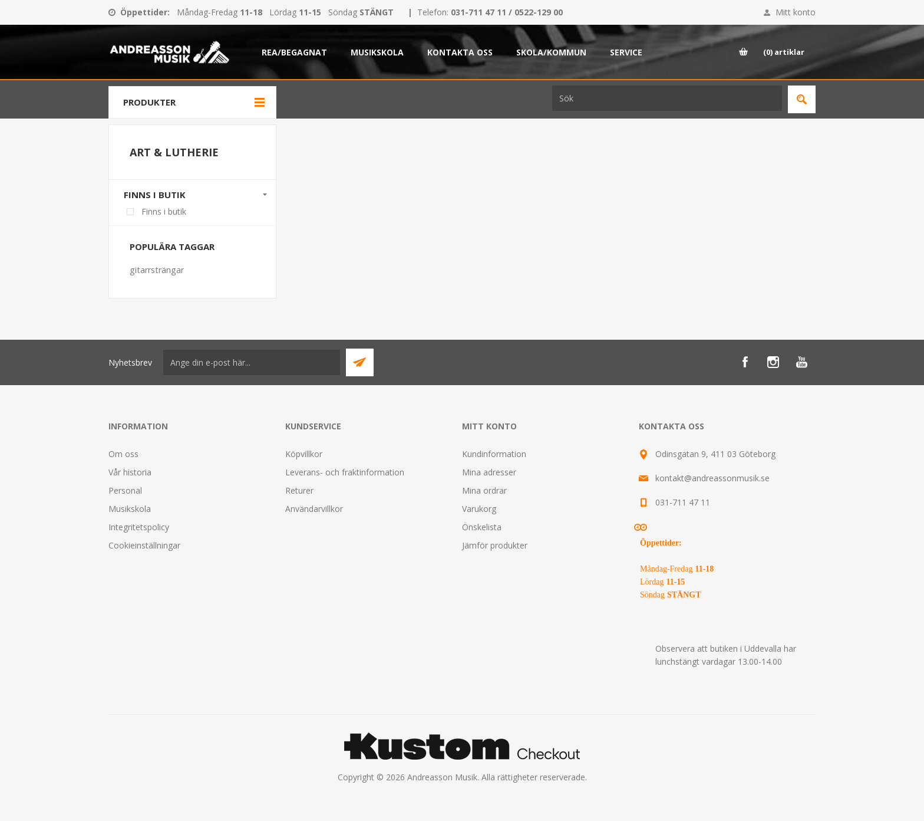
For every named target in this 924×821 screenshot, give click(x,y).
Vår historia (129, 472)
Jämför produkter (494, 545)
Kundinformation (494, 453)
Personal (125, 490)
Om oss (123, 453)
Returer (299, 490)
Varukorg (479, 508)
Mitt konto (796, 12)
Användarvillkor (314, 508)
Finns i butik (155, 195)
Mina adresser (489, 472)
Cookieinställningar (144, 545)
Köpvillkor (303, 453)
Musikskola (129, 508)
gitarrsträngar (157, 269)
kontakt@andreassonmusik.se (712, 478)
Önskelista (481, 527)
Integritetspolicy (138, 527)
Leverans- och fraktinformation (344, 472)
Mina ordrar (484, 490)
